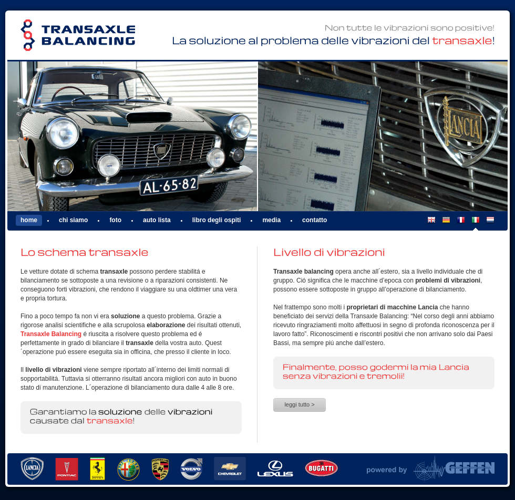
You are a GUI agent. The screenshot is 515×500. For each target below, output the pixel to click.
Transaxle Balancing (77, 35)
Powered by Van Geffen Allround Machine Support (431, 468)
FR (461, 223)
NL (490, 223)
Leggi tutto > (299, 404)
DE (446, 223)
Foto (115, 220)
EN (431, 223)
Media (271, 220)
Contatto (314, 220)
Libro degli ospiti (216, 220)
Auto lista (157, 220)
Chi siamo (73, 220)
